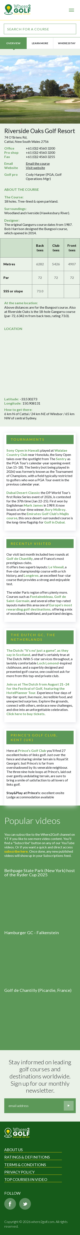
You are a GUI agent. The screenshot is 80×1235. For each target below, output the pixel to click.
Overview (13, 43)
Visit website (35, 168)
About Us (13, 1149)
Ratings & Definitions (27, 1157)
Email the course (38, 163)
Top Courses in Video (25, 1179)
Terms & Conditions (25, 1164)
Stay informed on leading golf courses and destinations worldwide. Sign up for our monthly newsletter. (40, 1076)
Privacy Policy (19, 1172)
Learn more (40, 43)
